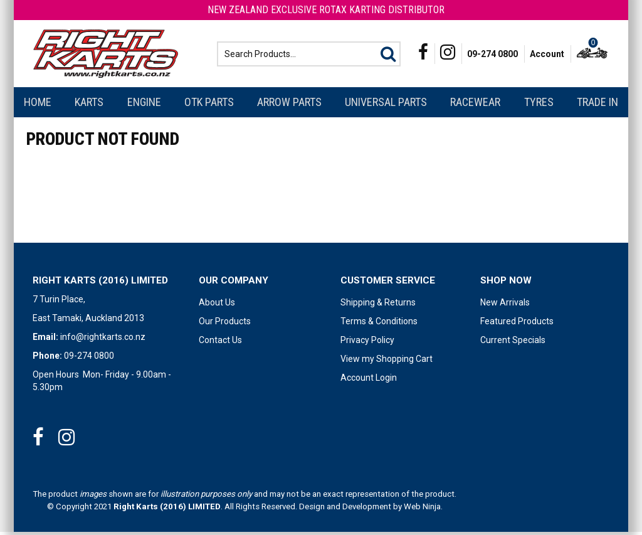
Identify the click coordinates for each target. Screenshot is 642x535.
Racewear (475, 105)
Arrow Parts (289, 105)
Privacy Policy (367, 343)
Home (37, 105)
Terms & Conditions (379, 324)
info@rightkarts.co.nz (102, 340)
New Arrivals (505, 305)
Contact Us (220, 343)
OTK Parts (209, 105)
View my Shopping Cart (386, 362)
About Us (217, 305)
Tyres (539, 105)
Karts (89, 105)
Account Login (368, 381)
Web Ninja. (423, 509)
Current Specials (512, 343)
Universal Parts (386, 105)
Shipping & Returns (378, 305)
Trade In (597, 105)
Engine (144, 105)
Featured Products (517, 324)
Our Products (225, 324)
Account (547, 55)
